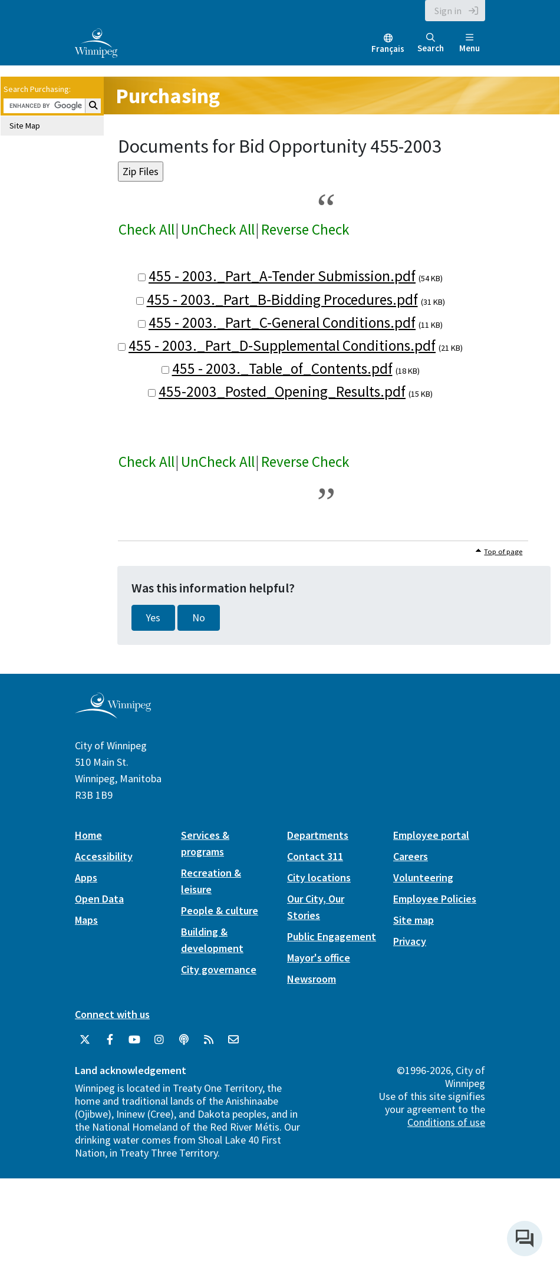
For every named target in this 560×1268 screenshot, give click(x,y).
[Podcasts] (184, 1040)
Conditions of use (446, 1122)
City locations (319, 877)
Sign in (448, 11)
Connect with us (112, 1014)
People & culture (219, 910)
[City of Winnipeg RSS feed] (209, 1040)
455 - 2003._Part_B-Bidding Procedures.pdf (282, 299)
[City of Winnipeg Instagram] (159, 1040)
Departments (317, 835)
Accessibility (104, 856)
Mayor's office (318, 957)
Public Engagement (331, 936)
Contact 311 (315, 856)
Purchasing (168, 96)
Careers (410, 856)
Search (430, 43)
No (198, 617)
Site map (413, 920)
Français (387, 48)
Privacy (409, 941)
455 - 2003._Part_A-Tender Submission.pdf (282, 275)
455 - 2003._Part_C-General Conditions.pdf (282, 322)
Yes (153, 617)
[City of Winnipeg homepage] (113, 713)
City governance (218, 969)
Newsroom (311, 979)
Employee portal (431, 835)
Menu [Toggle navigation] (469, 43)
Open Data (99, 898)
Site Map (24, 125)
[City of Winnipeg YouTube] (134, 1040)
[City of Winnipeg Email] (233, 1040)
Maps (86, 920)
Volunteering (423, 877)
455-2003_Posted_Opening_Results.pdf (282, 391)
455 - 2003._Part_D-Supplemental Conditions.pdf (282, 345)
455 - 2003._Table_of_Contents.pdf (282, 368)
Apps (86, 877)
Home (88, 835)
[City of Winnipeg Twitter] (85, 1040)
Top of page (503, 551)
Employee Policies (434, 898)
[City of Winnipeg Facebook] (110, 1040)
